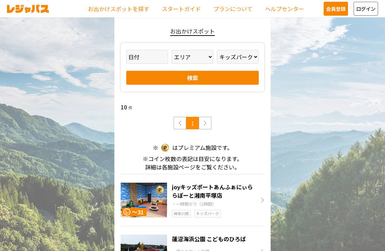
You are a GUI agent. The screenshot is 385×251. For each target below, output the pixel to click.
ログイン (366, 8)
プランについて (232, 9)
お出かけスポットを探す (118, 9)
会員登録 (336, 8)
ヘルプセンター (284, 9)
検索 (192, 78)
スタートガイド (181, 9)
